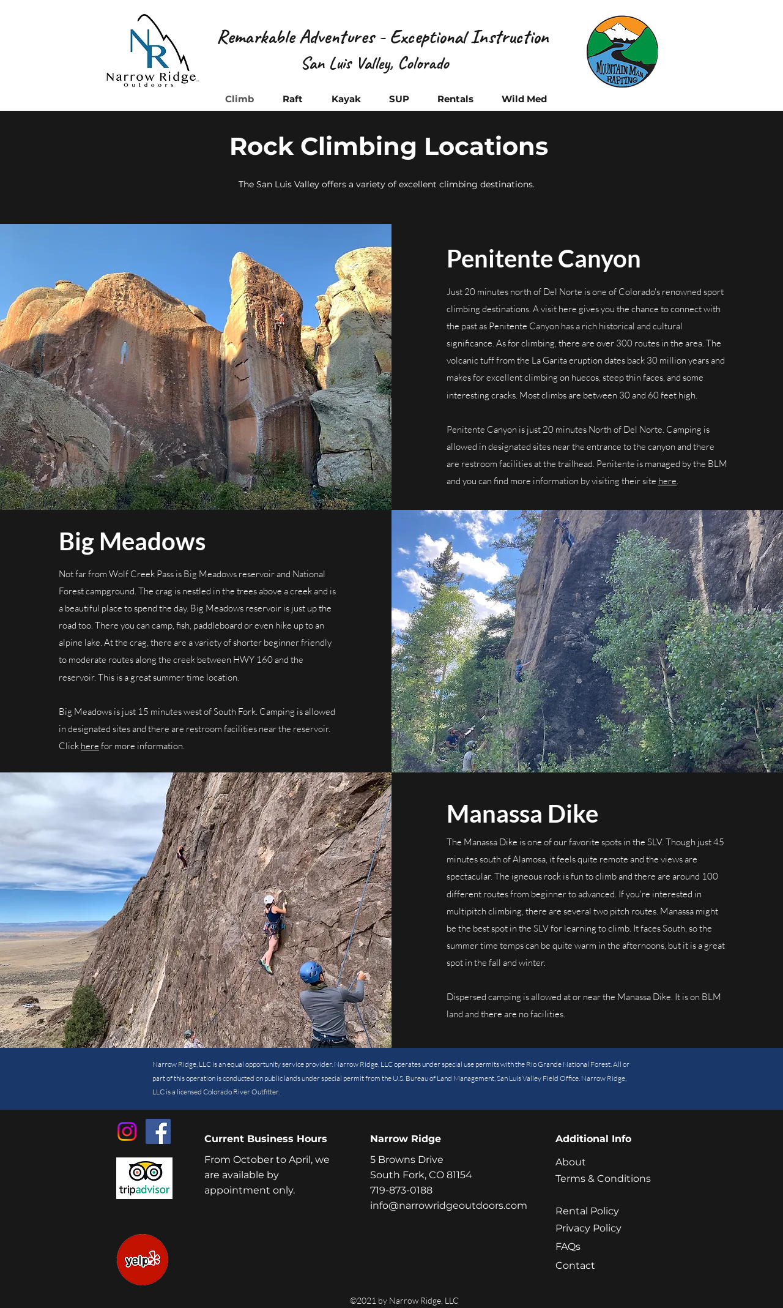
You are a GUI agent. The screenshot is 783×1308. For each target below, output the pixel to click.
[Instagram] (126, 1131)
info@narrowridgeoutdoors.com (448, 1205)
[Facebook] (158, 1131)
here (667, 481)
